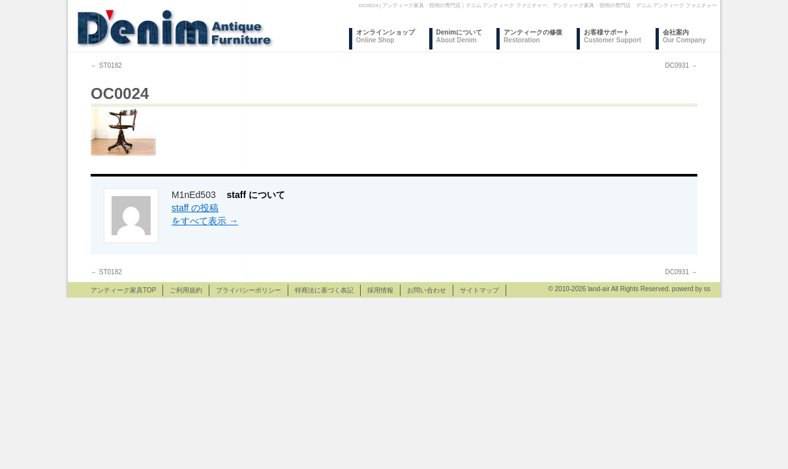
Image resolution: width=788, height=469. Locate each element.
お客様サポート (612, 36)
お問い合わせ (426, 290)
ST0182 (106, 65)
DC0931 (681, 65)
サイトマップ (479, 290)
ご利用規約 (186, 290)
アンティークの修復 (533, 36)
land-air (598, 288)
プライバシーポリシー (248, 290)
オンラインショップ (385, 36)
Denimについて (459, 36)
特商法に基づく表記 (324, 290)
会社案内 (684, 36)
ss (707, 288)
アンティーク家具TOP (123, 290)
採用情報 (380, 290)
